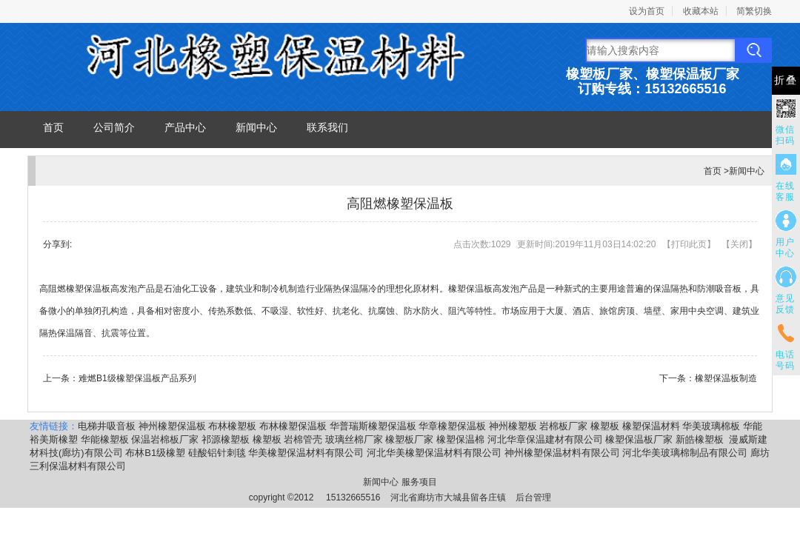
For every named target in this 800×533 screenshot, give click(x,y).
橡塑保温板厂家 (639, 439)
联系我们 (327, 127)
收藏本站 (701, 11)
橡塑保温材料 (651, 426)
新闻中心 (256, 127)
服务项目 (419, 482)
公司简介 (114, 127)
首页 (53, 127)
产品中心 (185, 127)
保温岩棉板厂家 (165, 439)
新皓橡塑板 (701, 439)
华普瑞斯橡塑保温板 (373, 426)
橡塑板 (604, 426)
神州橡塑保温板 (172, 426)
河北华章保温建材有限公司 (545, 439)
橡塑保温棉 (460, 439)
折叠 (786, 80)
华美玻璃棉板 (711, 426)
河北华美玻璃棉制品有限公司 (684, 452)
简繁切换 (754, 11)
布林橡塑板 (232, 426)
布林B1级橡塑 (155, 452)
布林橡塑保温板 (293, 426)
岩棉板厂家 (563, 426)
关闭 (739, 244)
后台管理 (533, 497)
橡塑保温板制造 (726, 378)
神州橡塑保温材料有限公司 (562, 452)
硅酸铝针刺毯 (217, 452)
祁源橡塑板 (225, 439)
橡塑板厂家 (409, 439)
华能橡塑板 (105, 439)
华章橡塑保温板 (452, 426)
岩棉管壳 (303, 439)
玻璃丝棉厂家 (354, 439)
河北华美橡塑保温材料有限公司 (434, 452)
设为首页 (646, 11)
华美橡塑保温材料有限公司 (306, 452)
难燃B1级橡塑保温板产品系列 (137, 378)
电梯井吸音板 (107, 426)
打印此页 (689, 244)
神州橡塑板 (513, 426)
